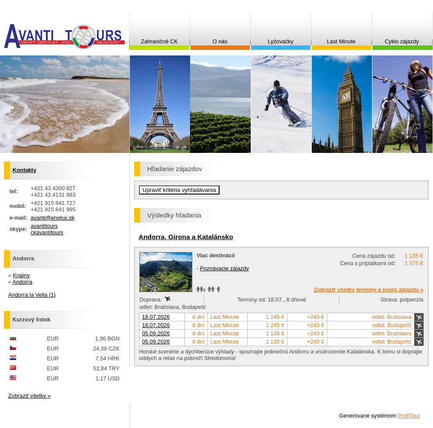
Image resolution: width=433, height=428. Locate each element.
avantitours (44, 226)
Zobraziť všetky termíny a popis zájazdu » (368, 289)
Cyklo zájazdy (402, 41)
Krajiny (21, 275)
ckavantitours (47, 232)
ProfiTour (409, 415)
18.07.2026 (156, 317)
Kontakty (24, 170)
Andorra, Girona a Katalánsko (186, 236)
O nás (220, 41)
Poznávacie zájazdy (224, 268)
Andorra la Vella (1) (32, 295)
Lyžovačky (280, 41)
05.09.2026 (156, 333)
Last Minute (341, 41)
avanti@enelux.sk (52, 217)
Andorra (22, 282)
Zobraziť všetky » (29, 395)
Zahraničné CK (159, 41)
